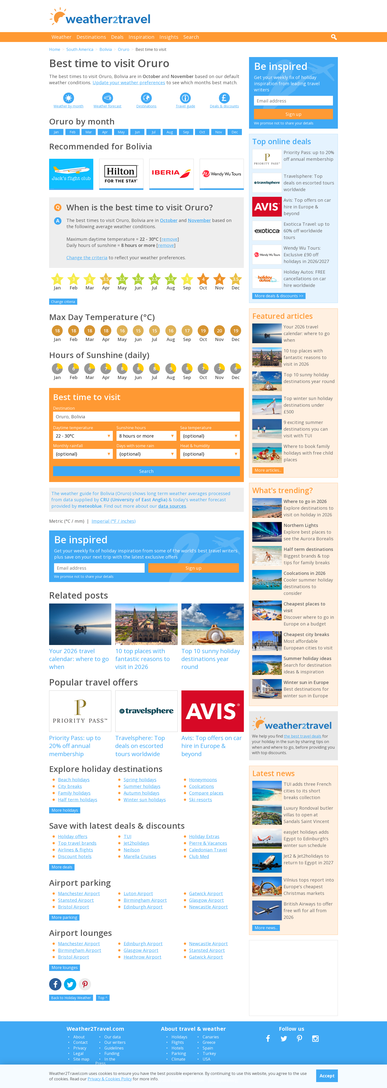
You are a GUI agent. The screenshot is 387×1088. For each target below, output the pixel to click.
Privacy (79, 1048)
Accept (327, 1076)
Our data (112, 1037)
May (121, 132)
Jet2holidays (136, 852)
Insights (168, 37)
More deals (62, 875)
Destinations (91, 37)
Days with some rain (135, 454)
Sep (186, 132)
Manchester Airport (79, 902)
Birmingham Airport (145, 908)
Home (54, 49)
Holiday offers (72, 845)
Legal (78, 1053)
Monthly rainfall (68, 454)
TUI (127, 845)
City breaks (70, 795)
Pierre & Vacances (208, 852)
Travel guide (185, 106)
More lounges (65, 976)
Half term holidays (77, 808)
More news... (266, 927)
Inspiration (142, 37)
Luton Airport (138, 902)
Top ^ (102, 1006)
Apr (105, 132)
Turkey (209, 1053)
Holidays (179, 1037)
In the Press (105, 1061)
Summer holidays (142, 795)
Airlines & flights (75, 858)
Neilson (132, 858)
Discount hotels (75, 865)
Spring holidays (140, 788)
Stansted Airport (76, 908)
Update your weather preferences (129, 82)
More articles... (268, 470)
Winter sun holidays (145, 808)
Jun (137, 132)
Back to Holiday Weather (71, 1006)
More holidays (65, 818)
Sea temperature (196, 436)
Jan (56, 132)
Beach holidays (74, 788)
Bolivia (105, 49)
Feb (73, 132)
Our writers (115, 1042)
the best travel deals (302, 736)
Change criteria (63, 310)
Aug (170, 132)
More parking (64, 925)
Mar (88, 132)
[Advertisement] (248, 16)
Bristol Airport (73, 915)
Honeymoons (203, 788)
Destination (64, 417)
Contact (80, 1042)
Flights (178, 1042)
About (79, 1037)
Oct (202, 132)
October (168, 229)
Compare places (206, 801)
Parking (179, 1053)
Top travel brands (77, 852)
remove (169, 247)
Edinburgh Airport (143, 915)
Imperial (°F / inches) (113, 529)
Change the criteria (86, 266)
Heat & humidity (195, 454)
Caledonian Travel (208, 858)
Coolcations (201, 795)
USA (206, 1059)
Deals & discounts (224, 106)
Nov (218, 132)
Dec (235, 132)
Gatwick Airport (206, 902)
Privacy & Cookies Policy (110, 1079)
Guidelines (114, 1048)
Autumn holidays (141, 801)
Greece (209, 1042)
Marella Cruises (140, 865)
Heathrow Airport (142, 965)
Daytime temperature (73, 436)
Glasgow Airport (206, 908)
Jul (153, 132)
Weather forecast (107, 106)
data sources (172, 514)
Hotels (178, 1048)
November (199, 229)
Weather (62, 37)
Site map (81, 1059)
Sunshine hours (131, 436)
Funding (111, 1053)
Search (191, 37)
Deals (117, 37)
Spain (208, 1048)
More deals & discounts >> (279, 296)
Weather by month (68, 106)
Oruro (123, 49)
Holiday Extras (204, 845)
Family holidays (74, 801)
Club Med (199, 865)
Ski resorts (200, 808)
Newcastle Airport (208, 915)
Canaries (211, 1037)
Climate (178, 1059)
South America (79, 49)
